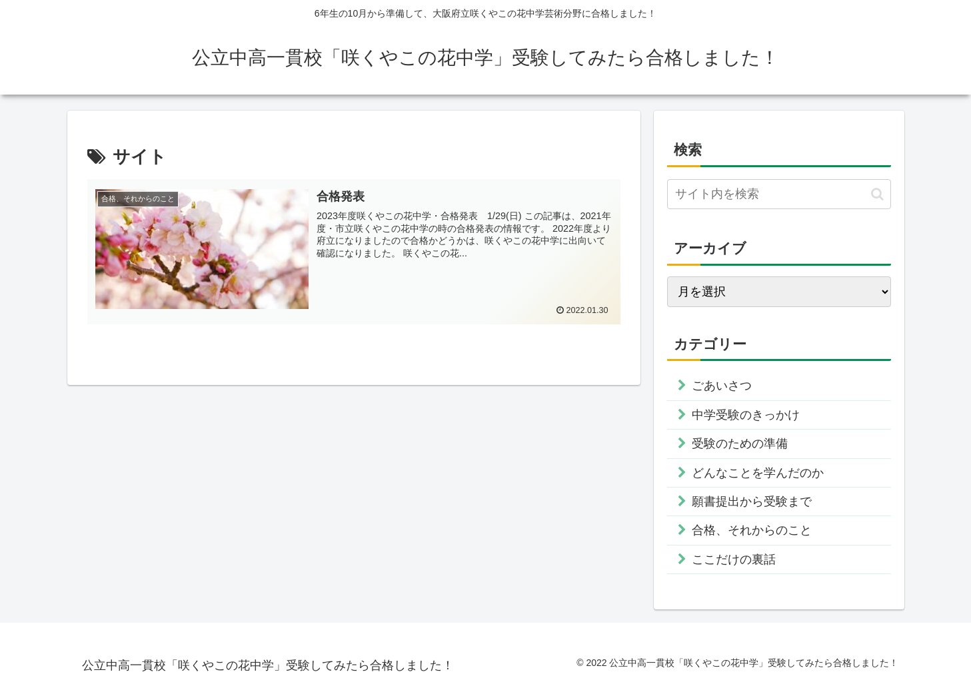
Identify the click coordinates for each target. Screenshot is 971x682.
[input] (779, 194)
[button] (877, 194)
